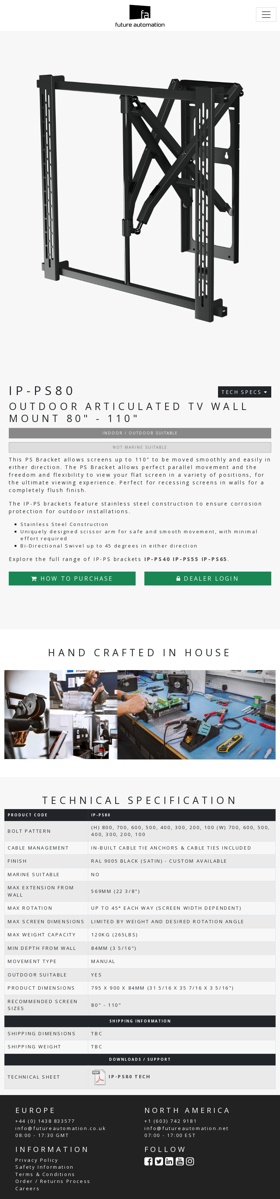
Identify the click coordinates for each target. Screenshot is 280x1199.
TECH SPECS (244, 391)
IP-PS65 (215, 559)
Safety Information (44, 1167)
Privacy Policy (36, 1160)
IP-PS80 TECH (121, 1076)
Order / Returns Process (53, 1181)
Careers (27, 1188)
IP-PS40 (157, 559)
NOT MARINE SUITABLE (140, 447)
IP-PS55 (186, 559)
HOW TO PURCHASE (72, 579)
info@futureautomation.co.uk (60, 1128)
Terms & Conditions (45, 1174)
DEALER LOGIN (207, 579)
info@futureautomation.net (186, 1128)
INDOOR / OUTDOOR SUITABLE (140, 433)
